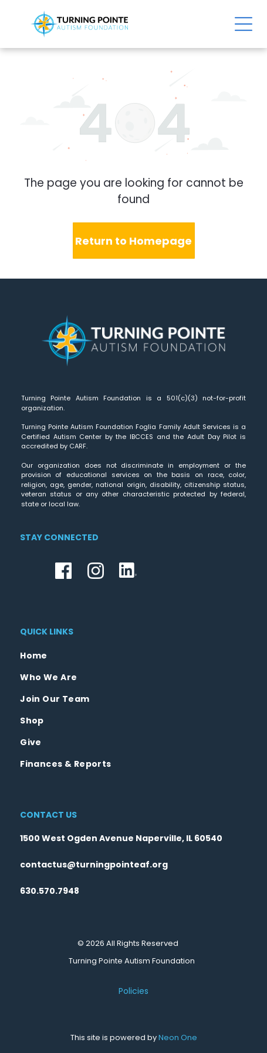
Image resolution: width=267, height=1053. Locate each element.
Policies (133, 991)
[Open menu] (243, 24)
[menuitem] (133, 656)
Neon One (177, 1037)
